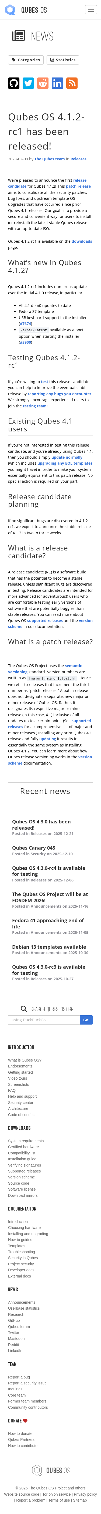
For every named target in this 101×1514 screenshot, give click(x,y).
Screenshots (18, 1084)
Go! (86, 1019)
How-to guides (20, 1240)
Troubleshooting (21, 1252)
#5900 (25, 342)
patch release (78, 186)
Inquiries (15, 1389)
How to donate (20, 1433)
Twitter (13, 1332)
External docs (19, 1276)
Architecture (18, 1108)
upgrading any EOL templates (64, 463)
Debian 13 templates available (50, 950)
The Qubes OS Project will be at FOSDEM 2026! (50, 900)
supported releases (45, 620)
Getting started (20, 1072)
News (33, 36)
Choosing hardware (24, 1227)
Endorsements (20, 1066)
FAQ (12, 1090)
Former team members (27, 1401)
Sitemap (80, 1500)
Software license (22, 1189)
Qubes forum (19, 1326)
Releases (78, 158)
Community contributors (28, 1407)
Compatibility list (21, 1153)
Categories (26, 59)
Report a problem (30, 1500)
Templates (16, 1246)
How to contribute (22, 1446)
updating (47, 738)
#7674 (25, 323)
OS (51, 1470)
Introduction (18, 1221)
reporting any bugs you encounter (59, 393)
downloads (82, 241)
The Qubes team (49, 158)
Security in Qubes (23, 1258)
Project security (21, 1264)
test (44, 381)
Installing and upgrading (28, 1234)
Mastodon (16, 1338)
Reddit (13, 1345)
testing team (35, 405)
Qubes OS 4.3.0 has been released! (50, 828)
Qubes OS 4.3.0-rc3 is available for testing (50, 973)
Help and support (22, 1096)
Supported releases (24, 1171)
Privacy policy (85, 1494)
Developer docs (21, 1270)
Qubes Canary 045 (50, 851)
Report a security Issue (27, 1383)
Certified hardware (23, 1147)
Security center (20, 1102)
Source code (18, 1183)
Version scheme (21, 1177)
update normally (66, 457)
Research (16, 1314)
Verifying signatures (24, 1165)
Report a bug (19, 1377)
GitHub (14, 1320)
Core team (17, 1395)
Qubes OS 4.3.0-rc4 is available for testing (50, 874)
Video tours (17, 1078)
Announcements (21, 1302)
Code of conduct (22, 1115)
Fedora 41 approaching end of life (50, 926)
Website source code (21, 1494)
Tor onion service (56, 1494)
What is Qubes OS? (24, 1060)
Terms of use (59, 1500)
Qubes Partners (21, 1439)
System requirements (26, 1141)
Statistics (63, 59)
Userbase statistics (24, 1308)
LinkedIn (15, 1351)
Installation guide (22, 1159)
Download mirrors (23, 1195)
